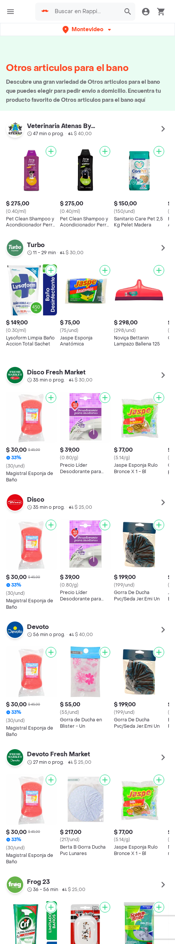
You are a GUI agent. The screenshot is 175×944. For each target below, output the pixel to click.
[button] (87, 29)
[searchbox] (85, 12)
